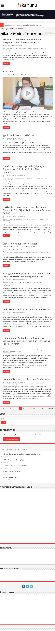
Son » (42, 408)
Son (3, 449)
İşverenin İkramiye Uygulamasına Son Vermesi (26, 379)
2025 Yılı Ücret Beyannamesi (11, 471)
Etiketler (24, 449)
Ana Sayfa (4, 29)
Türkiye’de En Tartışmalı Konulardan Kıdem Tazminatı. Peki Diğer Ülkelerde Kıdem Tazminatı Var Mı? (27, 210)
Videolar (17, 75)
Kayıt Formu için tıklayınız (11, 439)
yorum (17, 449)
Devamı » (6, 63)
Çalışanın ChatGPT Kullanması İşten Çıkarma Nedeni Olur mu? (22, 25)
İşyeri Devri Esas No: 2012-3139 (18, 135)
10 (34, 408)
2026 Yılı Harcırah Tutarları (11, 477)
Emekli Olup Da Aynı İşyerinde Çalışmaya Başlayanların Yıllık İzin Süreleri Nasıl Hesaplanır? (23, 169)
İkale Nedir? (9, 71)
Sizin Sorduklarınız (18, 45)
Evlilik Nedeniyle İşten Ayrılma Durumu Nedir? (26, 309)
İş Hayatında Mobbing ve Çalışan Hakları (15, 466)
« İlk (2, 408)
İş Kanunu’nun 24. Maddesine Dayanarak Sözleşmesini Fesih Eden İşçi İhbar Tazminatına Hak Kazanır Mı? (26, 341)
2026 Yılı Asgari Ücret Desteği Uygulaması (16, 460)
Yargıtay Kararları (19, 138)
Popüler (9, 449)
